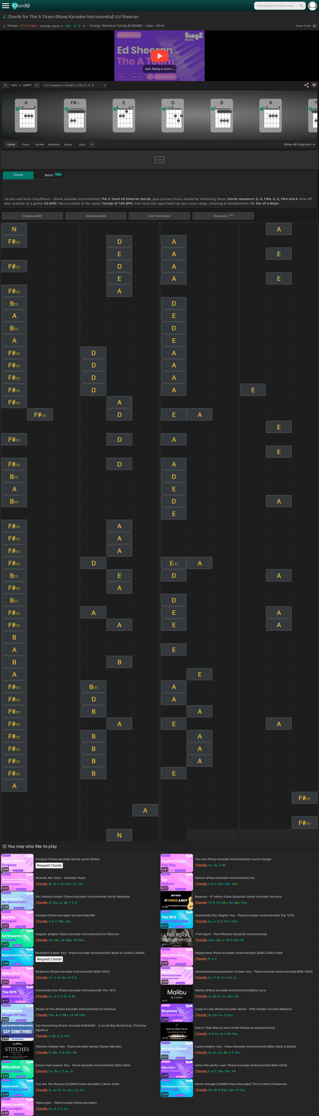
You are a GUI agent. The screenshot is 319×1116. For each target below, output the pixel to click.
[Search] (301, 6)
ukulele (39, 144)
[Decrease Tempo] (5, 85)
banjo (68, 144)
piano (25, 144)
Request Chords (49, 865)
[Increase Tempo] (36, 85)
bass (82, 144)
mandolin (54, 144)
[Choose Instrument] (92, 144)
